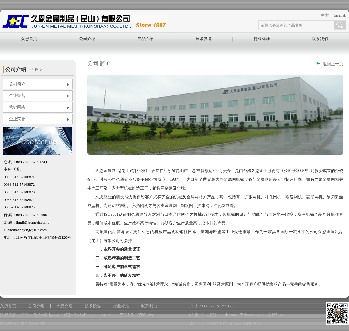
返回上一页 (333, 64)
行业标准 (262, 39)
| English (339, 15)
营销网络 (39, 107)
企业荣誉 (39, 119)
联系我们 (320, 39)
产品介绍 (145, 39)
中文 (325, 15)
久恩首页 (29, 39)
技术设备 (203, 39)
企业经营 (39, 95)
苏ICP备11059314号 (137, 315)
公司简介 (39, 84)
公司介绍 (87, 39)
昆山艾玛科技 (32, 323)
